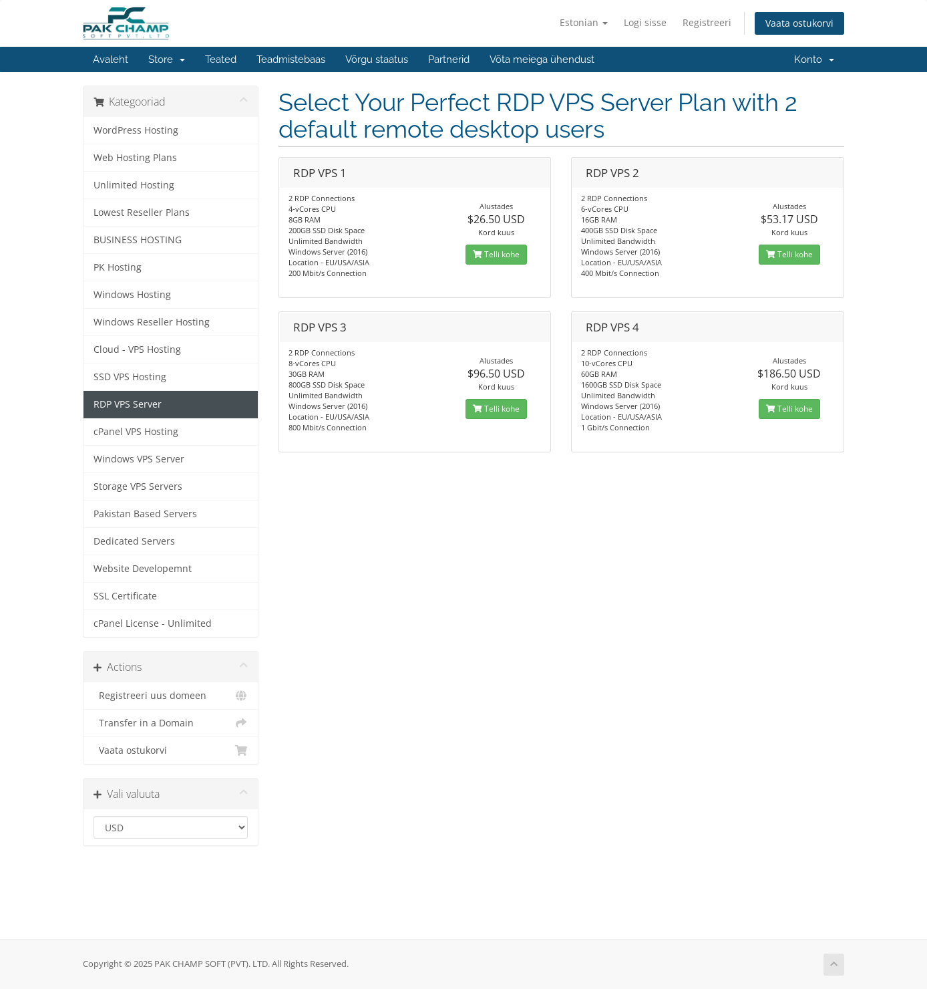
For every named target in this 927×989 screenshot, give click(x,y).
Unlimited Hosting (134, 185)
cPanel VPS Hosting (136, 432)
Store (166, 59)
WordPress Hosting (136, 130)
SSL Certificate (125, 596)
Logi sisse (645, 22)
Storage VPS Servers (138, 486)
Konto (814, 59)
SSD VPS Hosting (130, 377)
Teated (220, 59)
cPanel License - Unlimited (153, 623)
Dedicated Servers (134, 541)
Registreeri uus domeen (171, 696)
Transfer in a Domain (171, 723)
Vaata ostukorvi (799, 23)
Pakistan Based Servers (145, 514)
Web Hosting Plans (135, 158)
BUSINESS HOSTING (138, 240)
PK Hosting (118, 267)
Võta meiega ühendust (542, 59)
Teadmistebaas (290, 59)
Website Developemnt (143, 569)
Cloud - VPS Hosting (137, 349)
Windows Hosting (132, 295)
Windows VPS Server (139, 459)
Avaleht (110, 59)
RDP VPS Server (128, 404)
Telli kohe (496, 254)
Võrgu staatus (376, 59)
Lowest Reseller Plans (142, 212)
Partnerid (449, 59)
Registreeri (707, 22)
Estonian (584, 22)
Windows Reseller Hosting (152, 322)
